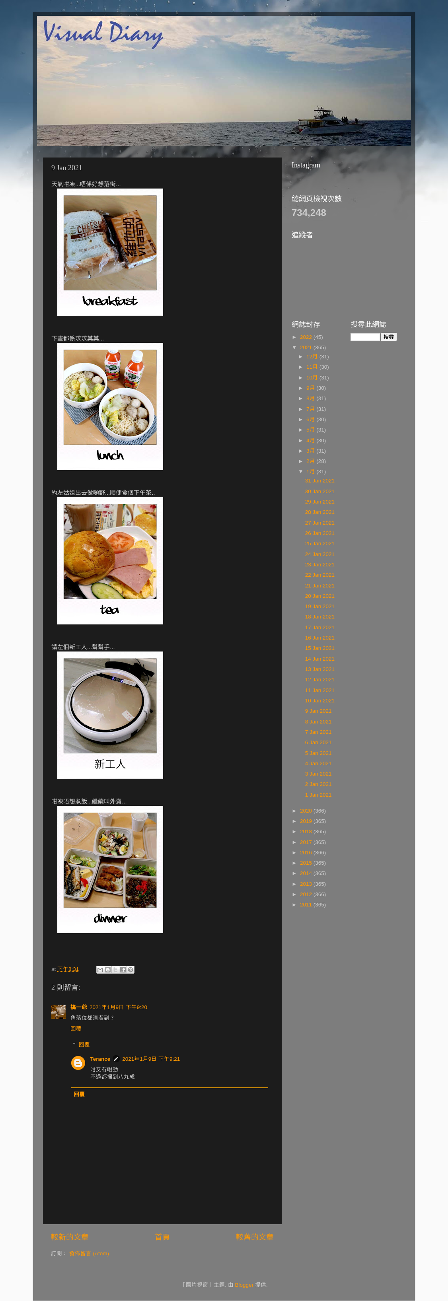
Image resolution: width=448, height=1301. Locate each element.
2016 (307, 853)
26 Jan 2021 (320, 533)
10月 (312, 378)
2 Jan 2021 (318, 784)
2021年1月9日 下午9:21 (151, 1059)
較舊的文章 (255, 1237)
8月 (311, 398)
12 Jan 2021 (320, 680)
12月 (312, 357)
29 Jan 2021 (320, 502)
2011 (307, 905)
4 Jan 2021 (318, 763)
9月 (311, 388)
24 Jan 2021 (320, 554)
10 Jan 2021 (320, 701)
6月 (311, 419)
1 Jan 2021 (318, 795)
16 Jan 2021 (320, 638)
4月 (311, 440)
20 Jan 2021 (320, 596)
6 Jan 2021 (318, 742)
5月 (311, 430)
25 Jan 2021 (320, 543)
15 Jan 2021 (320, 648)
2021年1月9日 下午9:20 (118, 1007)
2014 (307, 873)
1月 (311, 472)
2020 (307, 811)
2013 (307, 884)
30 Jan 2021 (320, 491)
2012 (307, 894)
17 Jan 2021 (320, 627)
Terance (100, 1059)
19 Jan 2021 (320, 606)
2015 (307, 863)
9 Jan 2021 (318, 711)
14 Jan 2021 (320, 659)
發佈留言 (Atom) (89, 1253)
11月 (312, 367)
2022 (307, 337)
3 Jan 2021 (318, 774)
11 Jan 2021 (320, 690)
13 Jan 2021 (320, 669)
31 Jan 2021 (320, 481)
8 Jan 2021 (318, 722)
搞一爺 (78, 1007)
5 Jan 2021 (318, 753)
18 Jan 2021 (320, 617)
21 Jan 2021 (320, 586)
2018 (307, 831)
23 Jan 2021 (320, 565)
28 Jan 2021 (320, 512)
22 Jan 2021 (320, 575)
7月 (311, 409)
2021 (307, 347)
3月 (311, 451)
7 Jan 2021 (318, 732)
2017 (307, 842)
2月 (311, 461)
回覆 (76, 1029)
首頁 (162, 1237)
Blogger (244, 1285)
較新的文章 (70, 1237)
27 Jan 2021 (320, 523)
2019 (307, 821)
